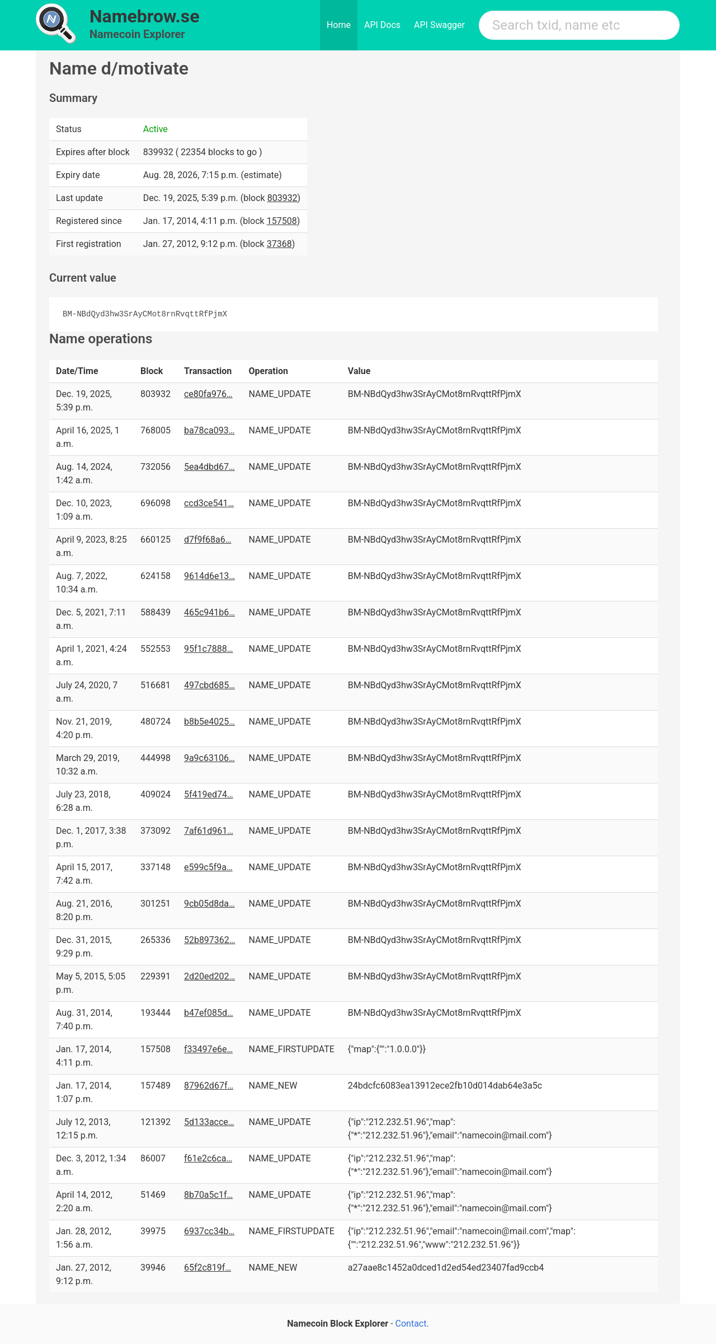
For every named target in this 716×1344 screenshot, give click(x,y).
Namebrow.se (145, 16)
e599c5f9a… (208, 867)
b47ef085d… (208, 1012)
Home (339, 25)
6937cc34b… (209, 1231)
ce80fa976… (208, 394)
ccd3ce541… (209, 503)
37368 (279, 244)
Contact (411, 1323)
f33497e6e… (208, 1049)
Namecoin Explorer (137, 34)
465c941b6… (209, 612)
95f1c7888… (208, 648)
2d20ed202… (209, 976)
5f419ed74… (208, 794)
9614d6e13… (209, 576)
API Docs (382, 25)
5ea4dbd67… (209, 466)
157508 (282, 221)
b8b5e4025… (209, 721)
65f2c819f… (207, 1267)
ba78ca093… (209, 430)
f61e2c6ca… (208, 1158)
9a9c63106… (209, 758)
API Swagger (439, 25)
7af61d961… (208, 830)
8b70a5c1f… (208, 1194)
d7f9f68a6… (208, 539)
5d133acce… (209, 1122)
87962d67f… (208, 1085)
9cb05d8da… (209, 903)
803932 (282, 198)
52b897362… (209, 940)
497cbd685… (209, 685)
